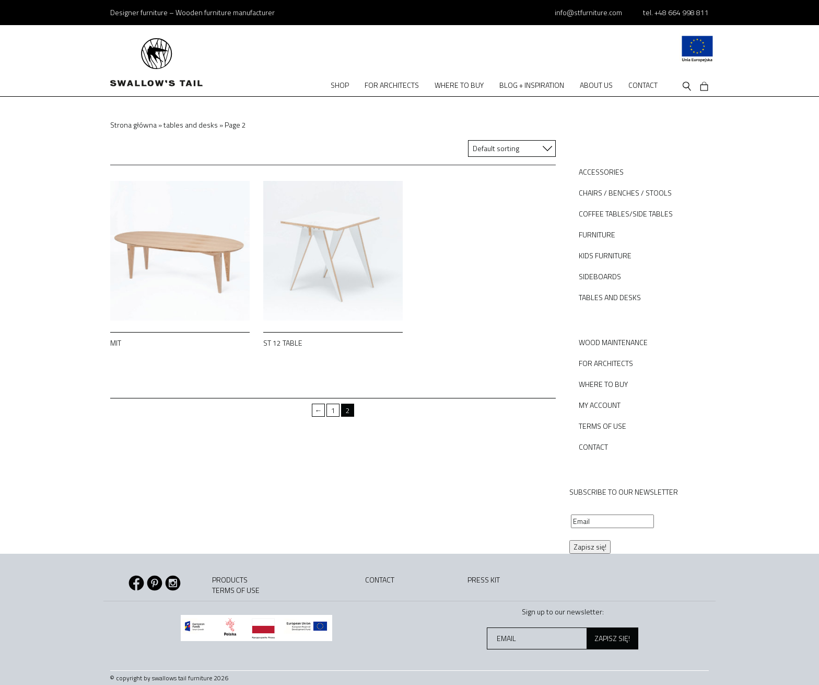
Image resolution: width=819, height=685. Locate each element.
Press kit (483, 579)
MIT (115, 342)
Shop (340, 84)
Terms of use (602, 425)
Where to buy (459, 84)
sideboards (600, 276)
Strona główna (133, 124)
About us (596, 84)
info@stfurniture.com (588, 12)
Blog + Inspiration (531, 84)
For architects (392, 84)
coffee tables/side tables (626, 213)
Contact (643, 84)
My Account (600, 404)
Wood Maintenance (613, 342)
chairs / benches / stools (625, 192)
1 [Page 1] (333, 410)
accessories (601, 171)
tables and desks (190, 124)
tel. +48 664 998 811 (676, 12)
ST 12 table (282, 342)
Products (230, 579)
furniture (597, 234)
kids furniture (605, 255)
